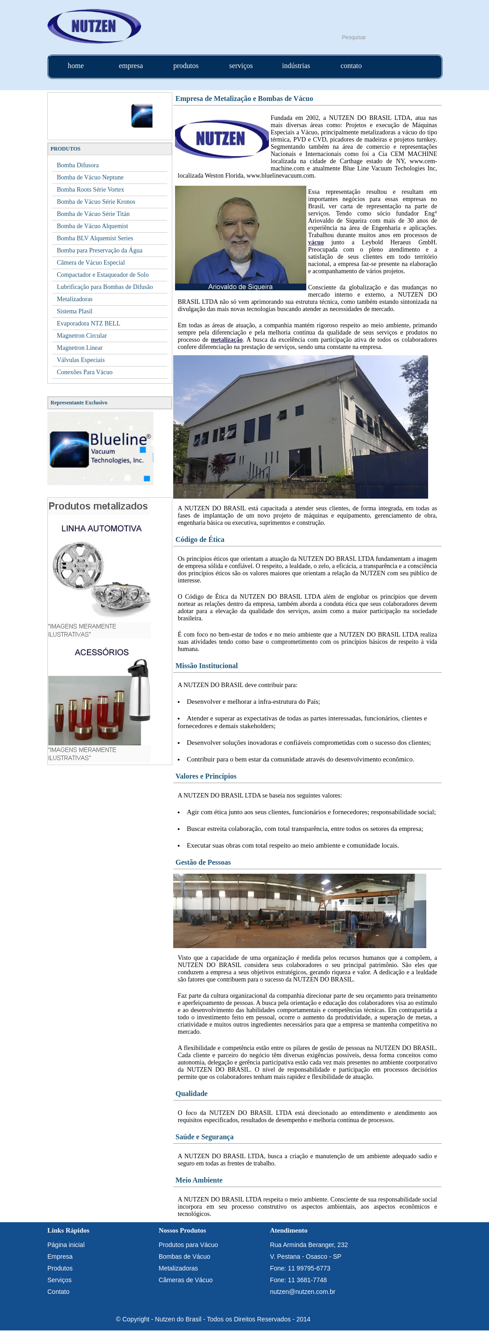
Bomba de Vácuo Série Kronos (96, 201)
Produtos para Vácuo (188, 1244)
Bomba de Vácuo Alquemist (92, 226)
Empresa (60, 1256)
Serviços (59, 1280)
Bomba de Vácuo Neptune (90, 177)
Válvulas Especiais (81, 360)
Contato (58, 1291)
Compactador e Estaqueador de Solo (103, 274)
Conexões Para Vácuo (84, 372)
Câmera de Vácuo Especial (91, 262)
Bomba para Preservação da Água (100, 250)
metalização (227, 339)
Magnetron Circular (82, 335)
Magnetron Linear (79, 347)
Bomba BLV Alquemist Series (95, 238)
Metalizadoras (74, 299)
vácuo (316, 242)
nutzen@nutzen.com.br (302, 1291)
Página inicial (66, 1244)
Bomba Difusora (78, 165)
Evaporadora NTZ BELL (88, 323)
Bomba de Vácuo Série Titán (93, 214)
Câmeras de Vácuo (186, 1280)
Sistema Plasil (74, 311)
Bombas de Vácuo (184, 1256)
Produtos (60, 1268)
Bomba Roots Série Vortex (90, 189)
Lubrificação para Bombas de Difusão (105, 287)
